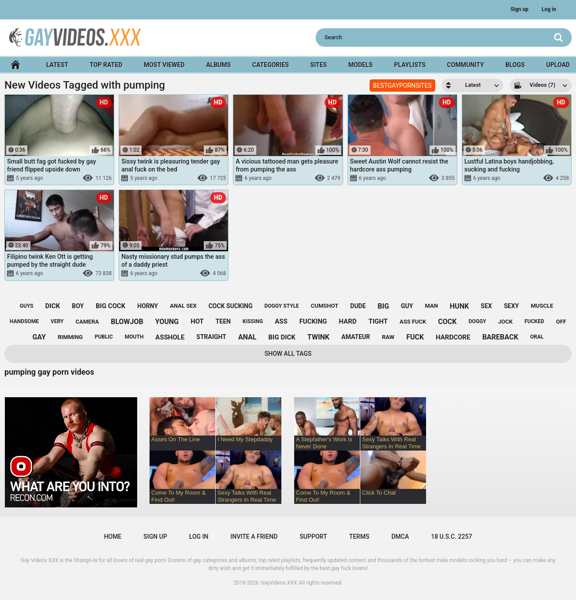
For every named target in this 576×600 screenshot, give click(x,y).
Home (15, 65)
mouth (134, 337)
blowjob (127, 321)
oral (537, 337)
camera (87, 321)
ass (281, 321)
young (167, 321)
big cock (110, 306)
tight (378, 321)
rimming (70, 337)
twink (318, 337)
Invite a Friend (254, 536)
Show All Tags (288, 353)
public (104, 337)
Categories (270, 64)
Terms (359, 536)
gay (39, 337)
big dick (281, 337)
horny (147, 305)
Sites (318, 64)
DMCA (400, 536)
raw (388, 337)
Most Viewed (164, 64)
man (431, 305)
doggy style (281, 306)
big (383, 306)
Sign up (519, 9)
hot (197, 321)
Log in (549, 9)
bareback (500, 337)
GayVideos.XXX (279, 583)
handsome (24, 321)
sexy (511, 305)
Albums (218, 64)
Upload (558, 64)
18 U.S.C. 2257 (451, 536)
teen (223, 321)
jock (505, 321)
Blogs (515, 64)
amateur (355, 336)
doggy (477, 321)
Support (313, 536)
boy (78, 305)
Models (360, 64)
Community (465, 64)
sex (486, 305)
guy (407, 305)
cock (447, 321)
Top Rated (106, 64)
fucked (534, 321)
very (57, 321)
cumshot (324, 305)
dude (358, 305)
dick (52, 306)
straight (211, 336)
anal (247, 337)
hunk (459, 306)
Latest (57, 64)
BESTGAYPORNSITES (402, 85)
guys (27, 306)
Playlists (410, 64)
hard (347, 321)
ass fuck (413, 321)
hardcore (453, 337)
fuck (415, 337)
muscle (542, 305)
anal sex (183, 305)
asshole (169, 337)
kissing (253, 321)
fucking (313, 321)
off (561, 321)
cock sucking (231, 305)
